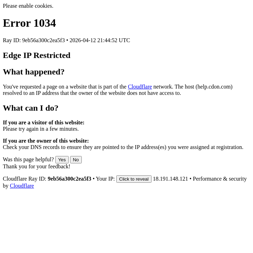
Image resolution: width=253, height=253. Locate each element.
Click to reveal (134, 179)
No (76, 159)
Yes (62, 159)
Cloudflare (140, 87)
